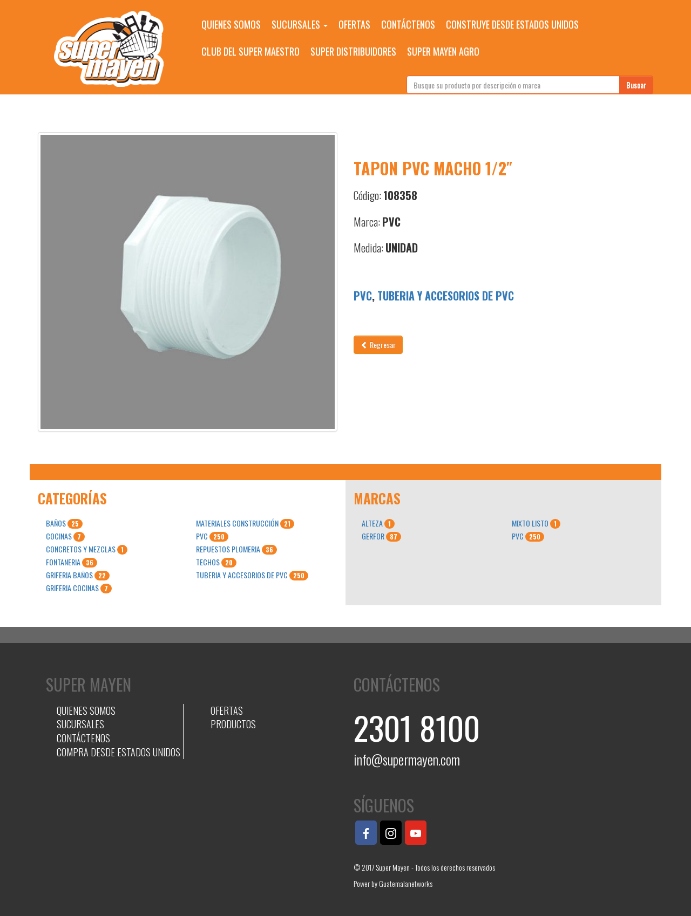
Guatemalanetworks (405, 883)
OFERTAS (354, 24)
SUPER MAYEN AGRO (443, 51)
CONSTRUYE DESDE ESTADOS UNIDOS (512, 24)
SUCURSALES (300, 24)
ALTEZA (378, 523)
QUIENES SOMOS (231, 24)
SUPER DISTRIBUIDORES (353, 51)
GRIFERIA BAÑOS (78, 575)
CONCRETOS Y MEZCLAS (86, 549)
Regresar (378, 344)
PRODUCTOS (233, 724)
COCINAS (65, 536)
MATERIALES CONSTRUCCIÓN (245, 523)
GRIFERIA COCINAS (79, 588)
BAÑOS (64, 523)
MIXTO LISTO (536, 523)
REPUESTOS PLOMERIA (236, 549)
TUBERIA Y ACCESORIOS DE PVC (445, 296)
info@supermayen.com (407, 759)
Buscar (636, 84)
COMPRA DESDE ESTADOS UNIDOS (118, 752)
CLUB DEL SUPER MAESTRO (250, 51)
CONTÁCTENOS (408, 24)
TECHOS (216, 562)
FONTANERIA (71, 562)
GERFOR (381, 536)
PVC (363, 296)
